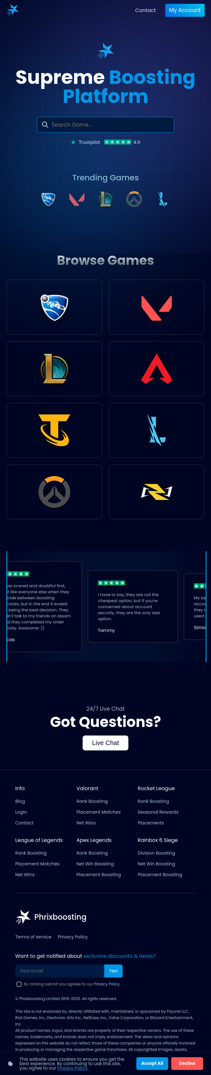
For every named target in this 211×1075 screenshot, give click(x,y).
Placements (151, 823)
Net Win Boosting (95, 864)
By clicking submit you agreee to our (72, 984)
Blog (20, 801)
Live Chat (105, 742)
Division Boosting (156, 853)
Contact (145, 10)
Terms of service (33, 937)
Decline (187, 1063)
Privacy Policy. (107, 984)
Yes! (113, 971)
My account (185, 10)
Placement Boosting (99, 874)
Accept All (152, 1063)
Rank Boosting (92, 801)
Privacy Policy (73, 937)
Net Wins (86, 823)
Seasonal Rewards (158, 812)
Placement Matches (99, 812)
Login (21, 812)
